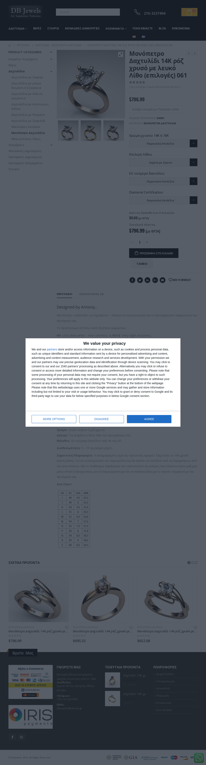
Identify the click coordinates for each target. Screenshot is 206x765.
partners (52, 349)
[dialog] (103, 382)
